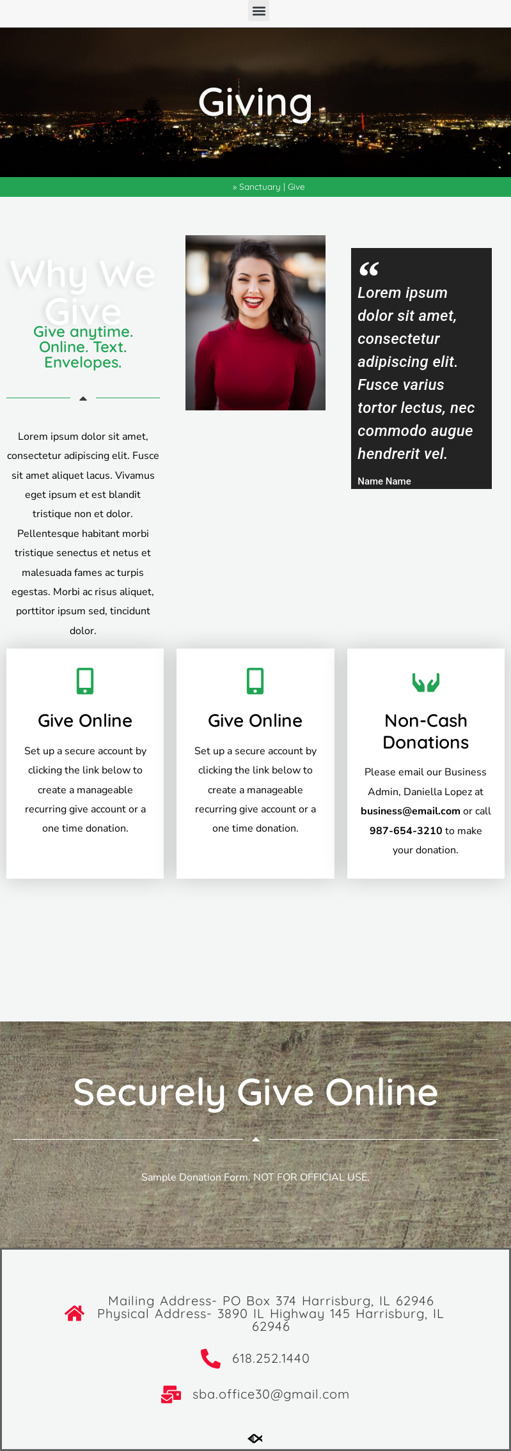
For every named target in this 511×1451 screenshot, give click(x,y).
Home (218, 186)
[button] (258, 10)
